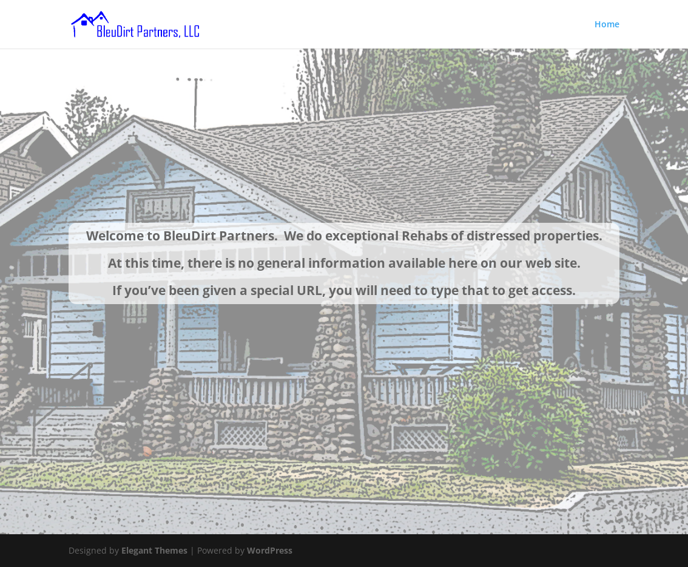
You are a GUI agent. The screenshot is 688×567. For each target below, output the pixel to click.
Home (607, 25)
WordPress (269, 550)
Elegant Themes (154, 550)
